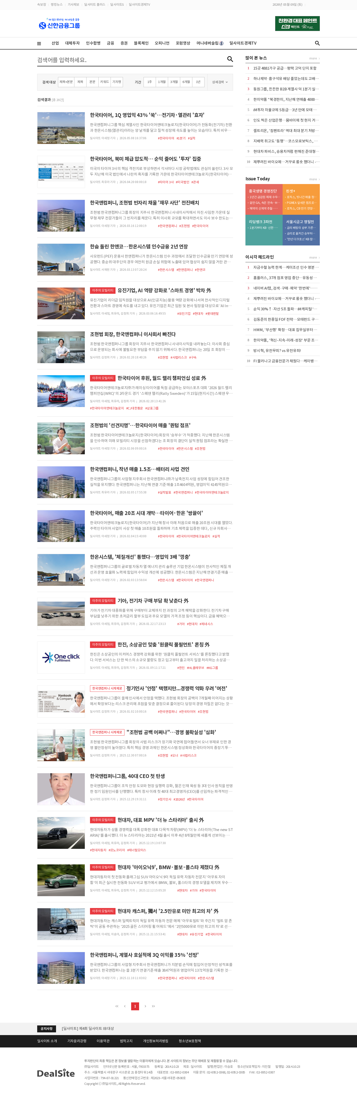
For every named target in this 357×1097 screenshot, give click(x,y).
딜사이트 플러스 (94, 4)
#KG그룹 (212, 668)
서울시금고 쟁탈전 (300, 222)
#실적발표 (164, 492)
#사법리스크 (179, 357)
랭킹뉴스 (56, 4)
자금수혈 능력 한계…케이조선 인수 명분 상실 (287, 267)
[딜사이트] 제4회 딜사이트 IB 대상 (88, 1028)
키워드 (104, 82)
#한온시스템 (166, 270)
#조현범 (184, 226)
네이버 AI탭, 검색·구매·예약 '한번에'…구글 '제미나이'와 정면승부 (304, 288)
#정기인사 (164, 799)
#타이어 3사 (166, 182)
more (313, 58)
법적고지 (126, 1041)
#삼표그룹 (152, 408)
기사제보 (73, 4)
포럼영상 (183, 43)
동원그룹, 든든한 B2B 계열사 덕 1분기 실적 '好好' (291, 89)
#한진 (181, 668)
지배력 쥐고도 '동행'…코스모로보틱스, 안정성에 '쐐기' (295, 141)
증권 (124, 43)
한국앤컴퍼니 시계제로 (107, 688)
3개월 (174, 82)
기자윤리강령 (77, 1041)
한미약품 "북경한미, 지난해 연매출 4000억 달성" (290, 99)
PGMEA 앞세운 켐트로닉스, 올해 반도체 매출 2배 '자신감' (302, 202)
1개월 (162, 82)
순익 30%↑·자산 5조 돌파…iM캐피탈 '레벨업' (289, 309)
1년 (198, 82)
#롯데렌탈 (212, 314)
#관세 (195, 182)
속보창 (41, 4)
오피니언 (162, 43)
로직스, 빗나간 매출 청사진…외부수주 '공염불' (302, 197)
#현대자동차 (98, 850)
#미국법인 (182, 182)
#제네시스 (206, 624)
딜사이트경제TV (139, 4)
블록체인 (141, 43)
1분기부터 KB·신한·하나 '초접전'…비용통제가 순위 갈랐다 (265, 227)
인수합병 (93, 43)
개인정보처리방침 (155, 1041)
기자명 (116, 82)
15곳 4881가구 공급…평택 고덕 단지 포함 (285, 68)
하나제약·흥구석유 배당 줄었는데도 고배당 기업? (290, 78)
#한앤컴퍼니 (185, 270)
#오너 (174, 755)
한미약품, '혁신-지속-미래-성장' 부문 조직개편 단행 (292, 340)
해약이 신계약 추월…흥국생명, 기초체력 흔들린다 (265, 208)
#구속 (193, 357)
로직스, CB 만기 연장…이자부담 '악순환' (302, 208)
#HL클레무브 (195, 668)
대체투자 (72, 43)
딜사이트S (117, 4)
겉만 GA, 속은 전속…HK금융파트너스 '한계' (265, 202)
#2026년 (179, 799)
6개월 (186, 82)
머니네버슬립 (210, 43)
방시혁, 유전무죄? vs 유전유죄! (277, 350)
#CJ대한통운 (134, 408)
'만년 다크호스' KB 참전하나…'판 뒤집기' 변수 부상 (302, 239)
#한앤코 (200, 270)
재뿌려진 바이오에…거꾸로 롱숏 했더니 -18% (288, 162)
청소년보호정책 (190, 1041)
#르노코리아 (117, 850)
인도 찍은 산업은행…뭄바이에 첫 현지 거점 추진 (289, 120)
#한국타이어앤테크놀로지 (107, 408)
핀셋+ (290, 191)
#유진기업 (184, 314)
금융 (110, 43)
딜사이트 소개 (47, 1041)
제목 (80, 82)
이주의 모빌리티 (102, 290)
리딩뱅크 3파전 (260, 222)
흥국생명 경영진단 (263, 191)
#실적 (191, 138)
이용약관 (103, 1041)
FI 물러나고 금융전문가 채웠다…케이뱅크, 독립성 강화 (295, 361)
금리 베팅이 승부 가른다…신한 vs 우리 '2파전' (302, 227)
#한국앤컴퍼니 (167, 226)
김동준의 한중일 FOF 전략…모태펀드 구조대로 (289, 319)
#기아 (181, 624)
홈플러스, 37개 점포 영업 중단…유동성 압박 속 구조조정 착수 (299, 277)
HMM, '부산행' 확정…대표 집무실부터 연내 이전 (290, 329)
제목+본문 (66, 82)
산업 (55, 43)
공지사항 (46, 1029)
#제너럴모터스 (137, 850)
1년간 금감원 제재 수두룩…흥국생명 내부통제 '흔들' (265, 197)
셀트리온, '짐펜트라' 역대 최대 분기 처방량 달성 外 (291, 130)
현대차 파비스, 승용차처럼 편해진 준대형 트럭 (288, 151)
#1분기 (181, 138)
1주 (150, 82)
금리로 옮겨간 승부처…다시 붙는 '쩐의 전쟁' (302, 233)
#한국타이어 (166, 138)
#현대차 (198, 314)
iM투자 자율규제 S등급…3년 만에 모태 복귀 (286, 109)
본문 (92, 82)
